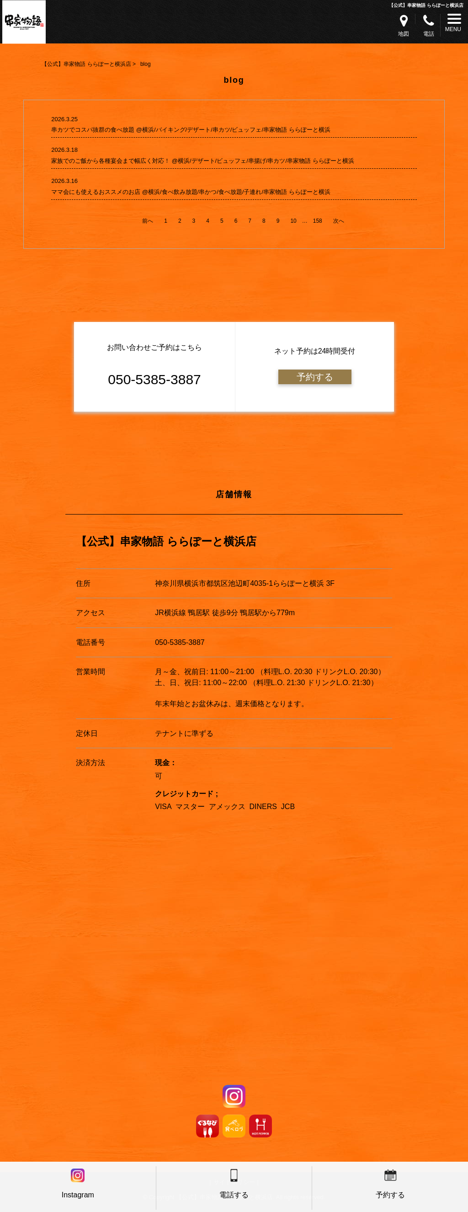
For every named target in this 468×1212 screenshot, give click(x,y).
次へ (338, 221)
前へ (147, 221)
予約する (315, 377)
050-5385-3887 (180, 642)
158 (317, 221)
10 (293, 221)
